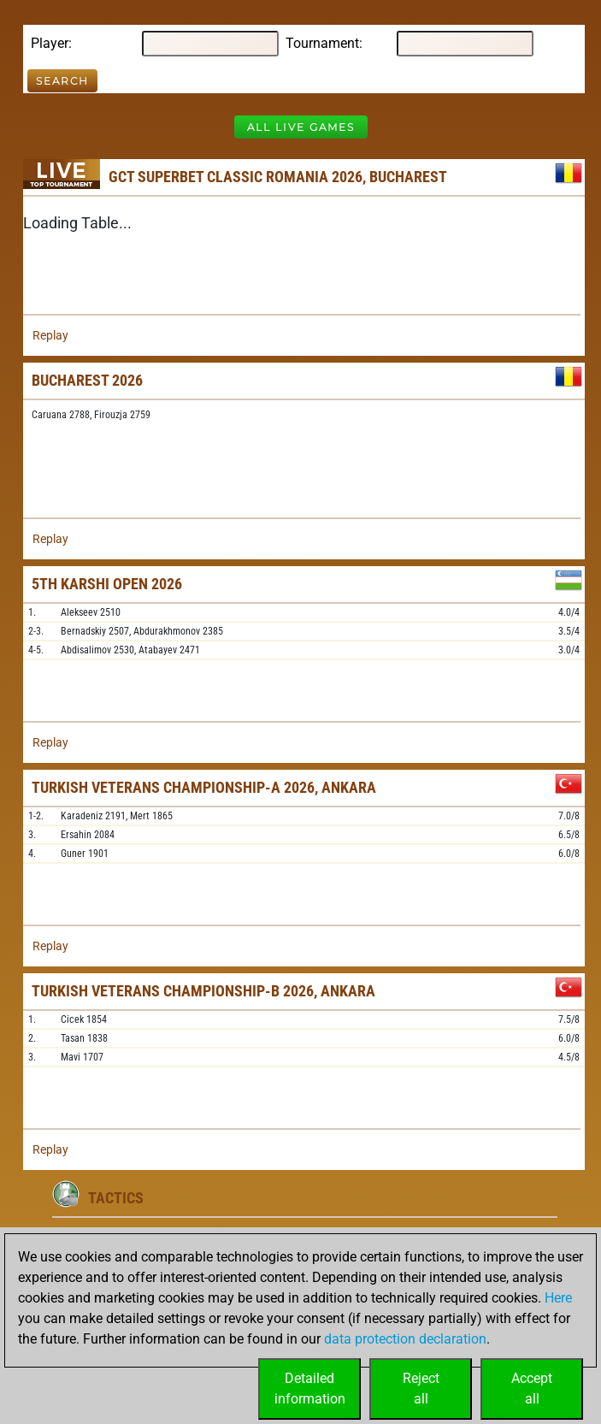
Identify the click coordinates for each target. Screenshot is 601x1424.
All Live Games (301, 127)
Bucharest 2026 (87, 380)
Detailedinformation (309, 1388)
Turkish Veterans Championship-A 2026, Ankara (204, 787)
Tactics (116, 1198)
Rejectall (421, 1388)
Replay (50, 335)
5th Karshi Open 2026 (107, 584)
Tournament (322, 43)
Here (558, 1298)
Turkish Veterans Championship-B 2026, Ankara (203, 991)
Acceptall (531, 1388)
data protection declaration (405, 1339)
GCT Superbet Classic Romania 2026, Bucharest (278, 177)
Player (49, 43)
